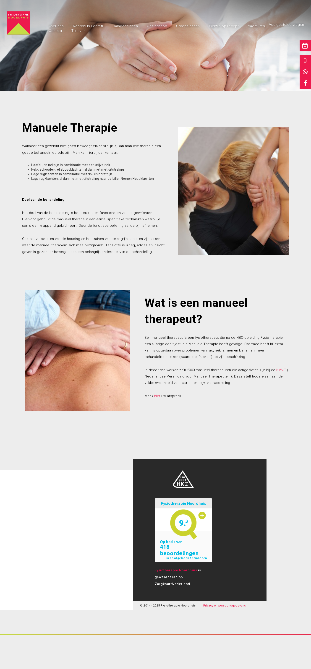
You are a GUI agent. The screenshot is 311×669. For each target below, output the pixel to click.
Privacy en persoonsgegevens (224, 605)
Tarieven (78, 31)
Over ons (56, 26)
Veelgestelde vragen (286, 25)
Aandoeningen (126, 26)
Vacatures (256, 26)
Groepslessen (188, 26)
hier (157, 396)
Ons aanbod (157, 26)
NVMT (281, 370)
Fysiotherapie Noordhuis (176, 570)
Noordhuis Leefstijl (89, 26)
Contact (55, 31)
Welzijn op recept (224, 26)
